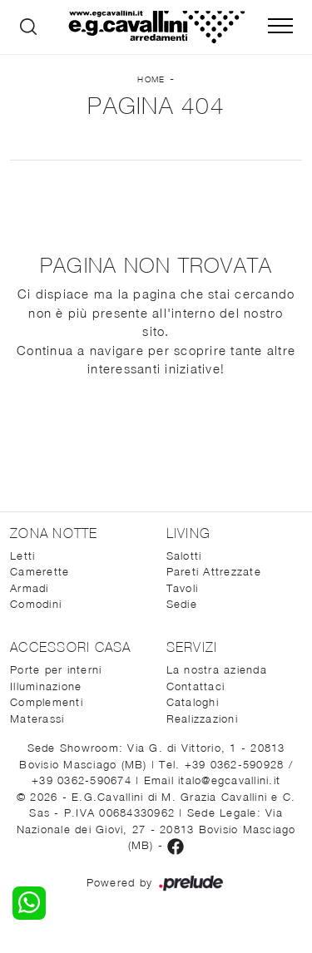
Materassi (37, 718)
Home (151, 79)
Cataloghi (192, 702)
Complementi (46, 702)
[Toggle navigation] (280, 26)
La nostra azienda (216, 669)
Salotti (184, 555)
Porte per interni (56, 669)
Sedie (181, 603)
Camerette (39, 571)
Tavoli (182, 588)
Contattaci (195, 686)
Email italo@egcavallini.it (212, 780)
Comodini (36, 603)
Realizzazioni (202, 718)
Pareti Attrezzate (213, 571)
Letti (22, 555)
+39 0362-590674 (84, 780)
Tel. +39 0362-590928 (223, 764)
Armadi (29, 588)
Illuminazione (46, 686)
